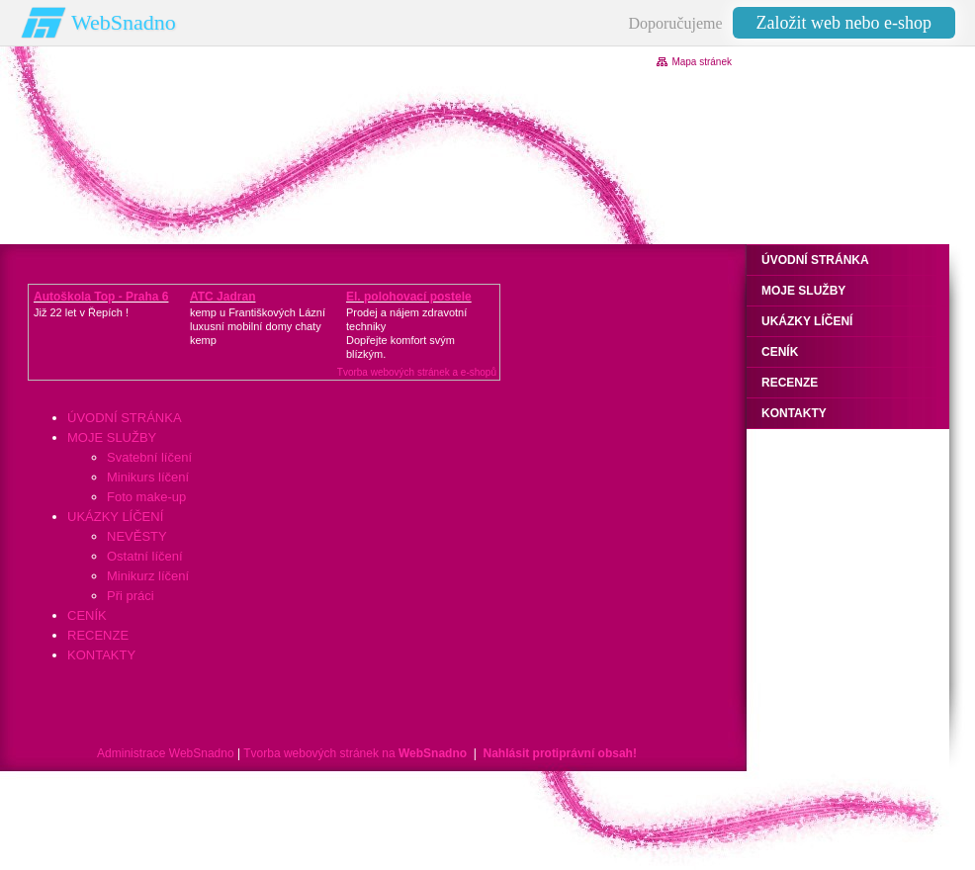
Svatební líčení (149, 457)
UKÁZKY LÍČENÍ (115, 516)
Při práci (130, 595)
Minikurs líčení (148, 477)
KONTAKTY (101, 655)
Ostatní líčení (145, 556)
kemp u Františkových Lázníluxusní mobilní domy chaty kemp (257, 326)
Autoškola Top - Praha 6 (101, 297)
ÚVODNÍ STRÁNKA (124, 417)
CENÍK (87, 615)
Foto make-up (146, 496)
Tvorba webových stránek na (355, 753)
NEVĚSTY (137, 536)
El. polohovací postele (409, 297)
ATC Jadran (222, 297)
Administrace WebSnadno (165, 753)
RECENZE (98, 635)
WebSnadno (123, 22)
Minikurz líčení (148, 575)
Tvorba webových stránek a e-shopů (416, 372)
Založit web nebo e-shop (843, 23)
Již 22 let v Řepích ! (81, 312)
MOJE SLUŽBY (111, 437)
